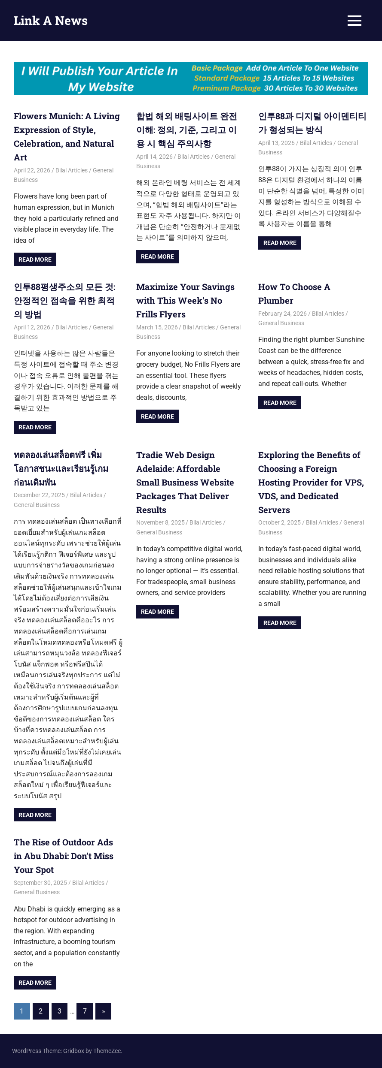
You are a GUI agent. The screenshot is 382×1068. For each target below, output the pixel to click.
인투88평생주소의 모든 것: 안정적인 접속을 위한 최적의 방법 (64, 300)
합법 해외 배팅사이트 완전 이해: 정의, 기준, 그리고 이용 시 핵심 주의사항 (186, 129)
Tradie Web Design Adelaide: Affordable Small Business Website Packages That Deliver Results (185, 482)
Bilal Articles (71, 170)
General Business (281, 323)
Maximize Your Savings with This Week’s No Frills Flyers (185, 300)
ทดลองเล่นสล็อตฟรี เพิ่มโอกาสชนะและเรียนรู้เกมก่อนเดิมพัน (61, 468)
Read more (35, 259)
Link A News (51, 20)
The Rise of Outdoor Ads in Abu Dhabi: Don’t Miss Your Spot (63, 855)
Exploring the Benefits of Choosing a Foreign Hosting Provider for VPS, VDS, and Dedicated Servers (311, 482)
